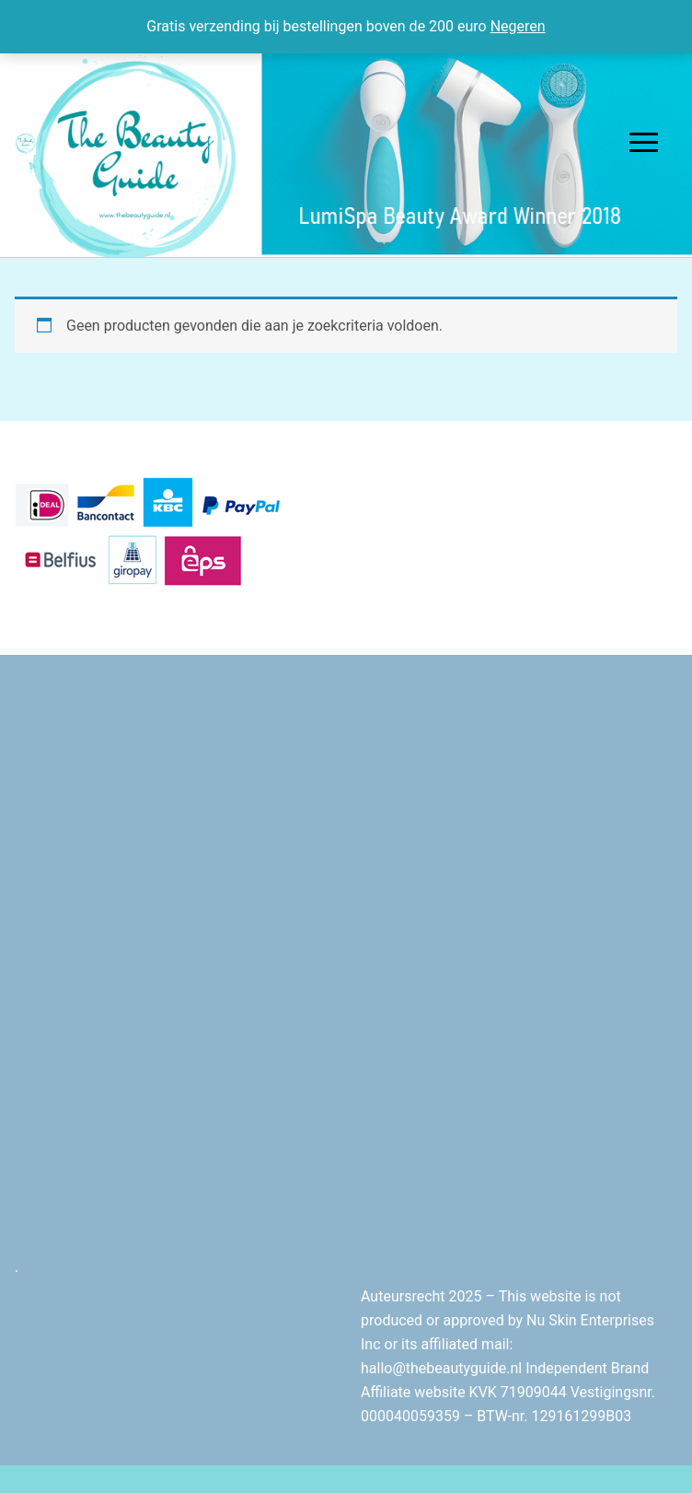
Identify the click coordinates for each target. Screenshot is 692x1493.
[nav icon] (643, 142)
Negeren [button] (518, 26)
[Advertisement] (346, 830)
